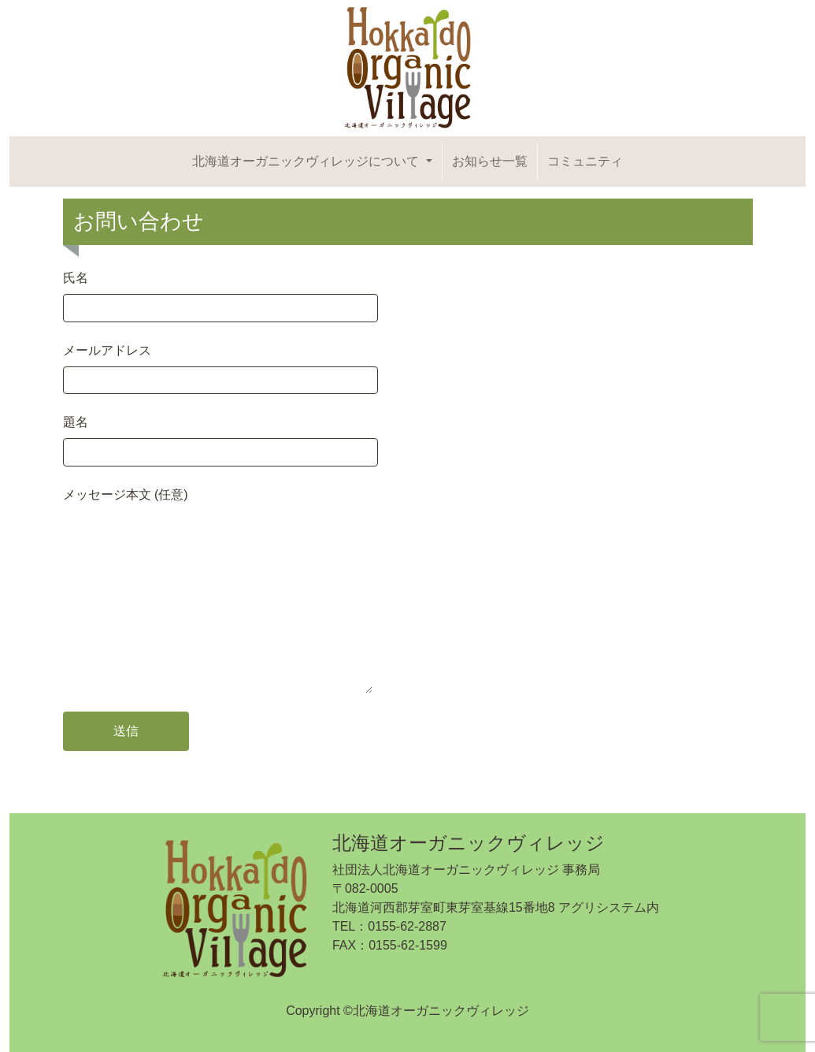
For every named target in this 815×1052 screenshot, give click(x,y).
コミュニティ (585, 161)
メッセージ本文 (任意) (217, 592)
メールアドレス (221, 365)
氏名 (221, 292)
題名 (221, 437)
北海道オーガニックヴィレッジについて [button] (307, 161)
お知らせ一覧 (490, 161)
